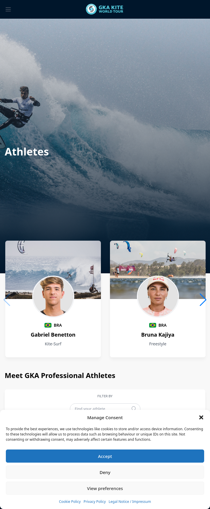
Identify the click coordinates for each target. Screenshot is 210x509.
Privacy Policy (95, 501)
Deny (105, 472)
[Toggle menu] (8, 9)
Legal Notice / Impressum (130, 501)
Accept (105, 456)
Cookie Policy (70, 501)
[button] (201, 417)
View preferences (105, 488)
